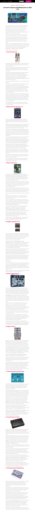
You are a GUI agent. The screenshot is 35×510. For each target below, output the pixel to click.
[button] (10, 1)
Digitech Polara (8, 340)
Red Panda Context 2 (18, 119)
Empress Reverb (8, 492)
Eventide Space (24, 430)
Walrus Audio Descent (9, 295)
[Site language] (21, 1)
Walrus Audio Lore (18, 217)
